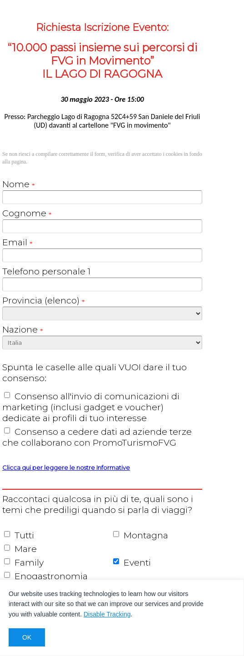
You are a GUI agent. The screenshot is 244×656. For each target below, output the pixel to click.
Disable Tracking (107, 614)
